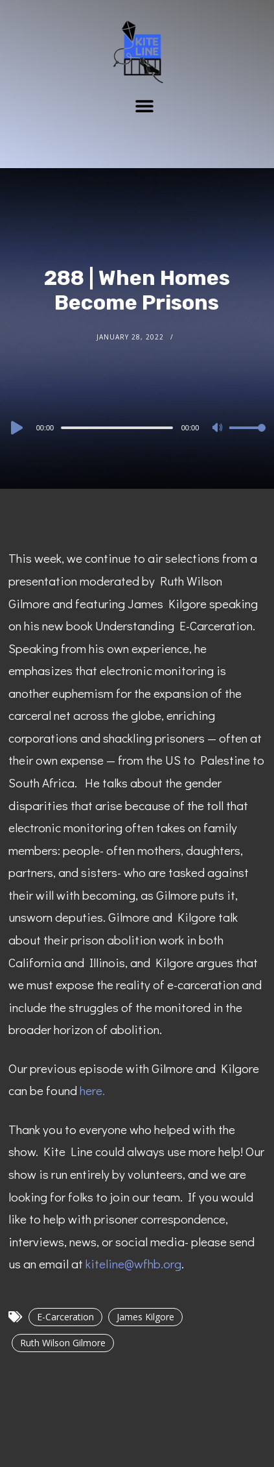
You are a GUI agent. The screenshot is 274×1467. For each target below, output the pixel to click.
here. (92, 1090)
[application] (137, 427)
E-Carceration (65, 1317)
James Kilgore (145, 1317)
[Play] (15, 428)
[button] (144, 105)
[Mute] (218, 428)
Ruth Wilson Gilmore (63, 1343)
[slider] (117, 427)
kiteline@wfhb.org (133, 1263)
